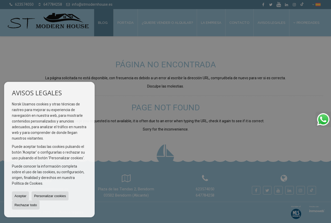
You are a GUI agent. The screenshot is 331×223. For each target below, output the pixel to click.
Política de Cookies (27, 183)
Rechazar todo (25, 205)
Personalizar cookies (50, 196)
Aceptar (20, 196)
